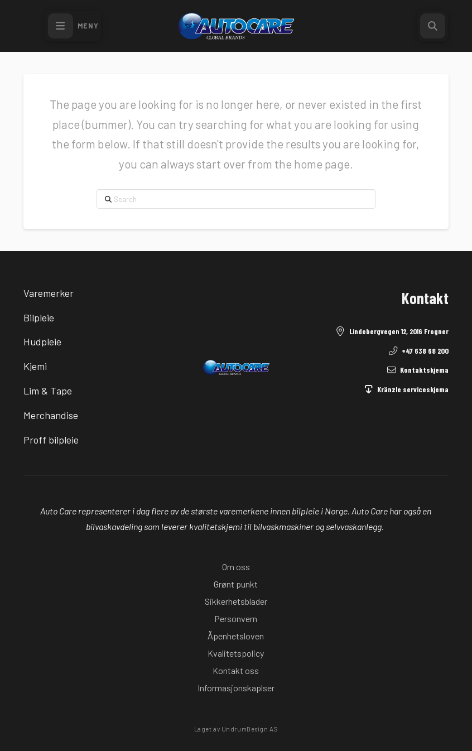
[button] (73, 26)
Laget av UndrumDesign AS (236, 729)
